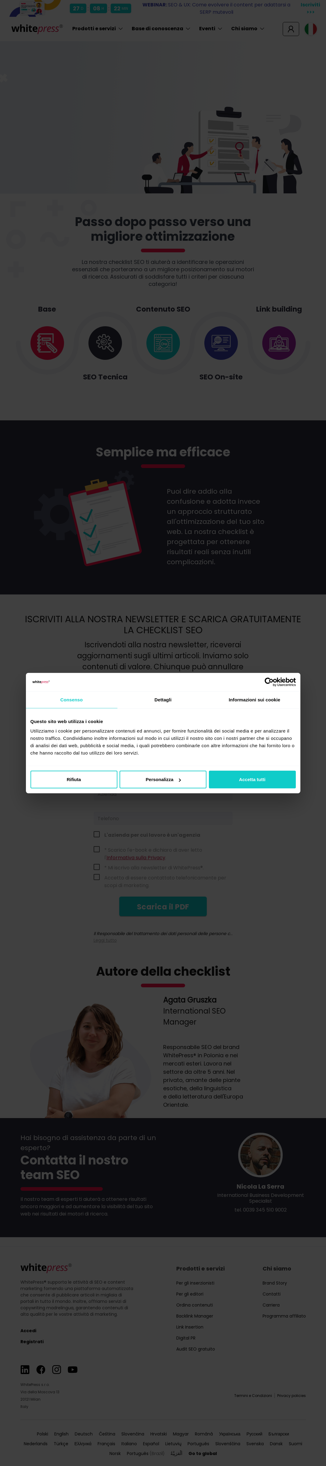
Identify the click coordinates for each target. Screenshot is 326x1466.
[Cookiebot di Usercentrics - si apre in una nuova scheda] (269, 681)
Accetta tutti (252, 779)
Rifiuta (74, 779)
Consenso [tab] (71, 699)
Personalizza (163, 779)
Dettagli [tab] (163, 699)
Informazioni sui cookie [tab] (254, 699)
